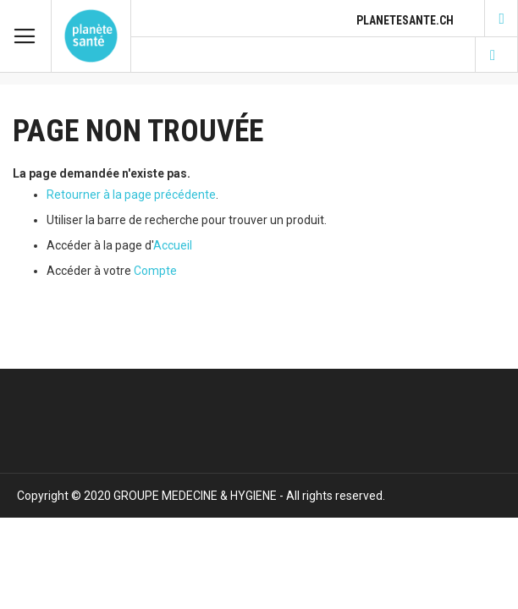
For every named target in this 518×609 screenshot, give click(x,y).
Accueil (172, 245)
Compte (155, 270)
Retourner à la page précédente (131, 194)
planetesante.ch (405, 20)
